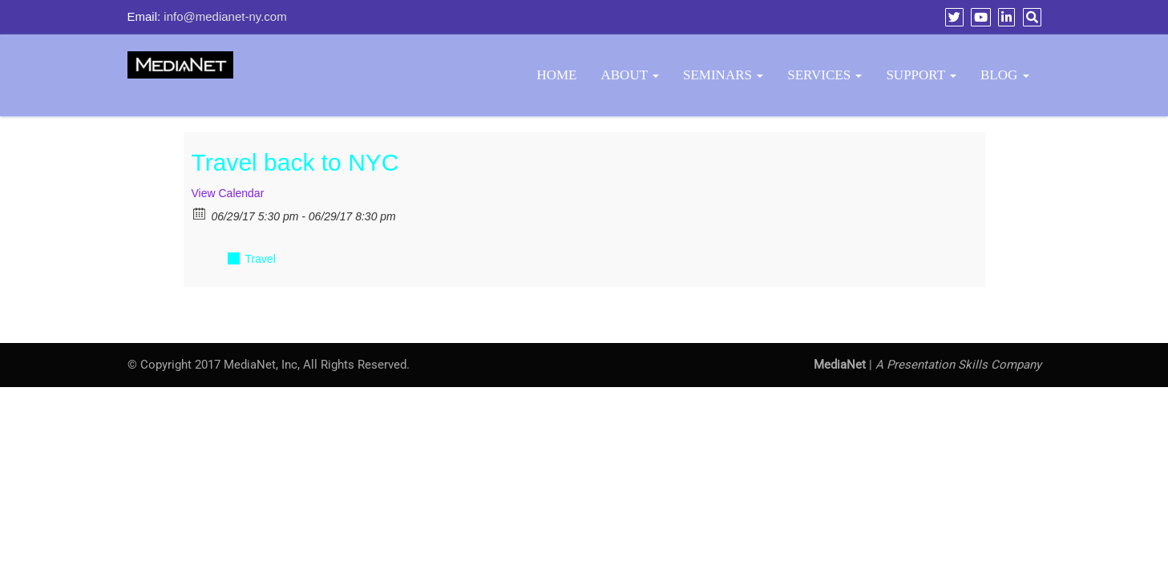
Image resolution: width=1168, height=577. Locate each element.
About (630, 75)
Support (921, 75)
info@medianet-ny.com (225, 16)
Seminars (723, 75)
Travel (260, 258)
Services (824, 75)
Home (556, 75)
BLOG (1004, 75)
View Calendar (228, 193)
